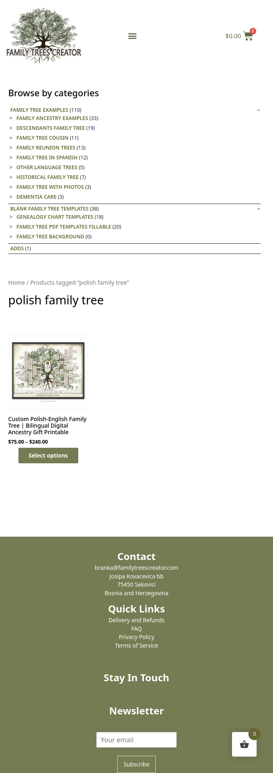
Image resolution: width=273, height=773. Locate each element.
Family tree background (50, 236)
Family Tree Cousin (42, 137)
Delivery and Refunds (136, 620)
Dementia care (36, 196)
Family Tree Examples (39, 110)
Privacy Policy (136, 637)
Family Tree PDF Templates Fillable (63, 226)
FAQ (136, 628)
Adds (17, 248)
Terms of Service (136, 645)
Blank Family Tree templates (49, 208)
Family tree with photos (50, 187)
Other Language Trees (46, 167)
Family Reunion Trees (45, 147)
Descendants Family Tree (50, 128)
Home (16, 282)
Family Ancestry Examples (52, 118)
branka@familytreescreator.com (136, 567)
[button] (132, 36)
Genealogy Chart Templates (54, 216)
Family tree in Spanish (46, 157)
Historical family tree (47, 177)
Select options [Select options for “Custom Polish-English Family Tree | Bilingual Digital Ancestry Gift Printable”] (48, 455)
